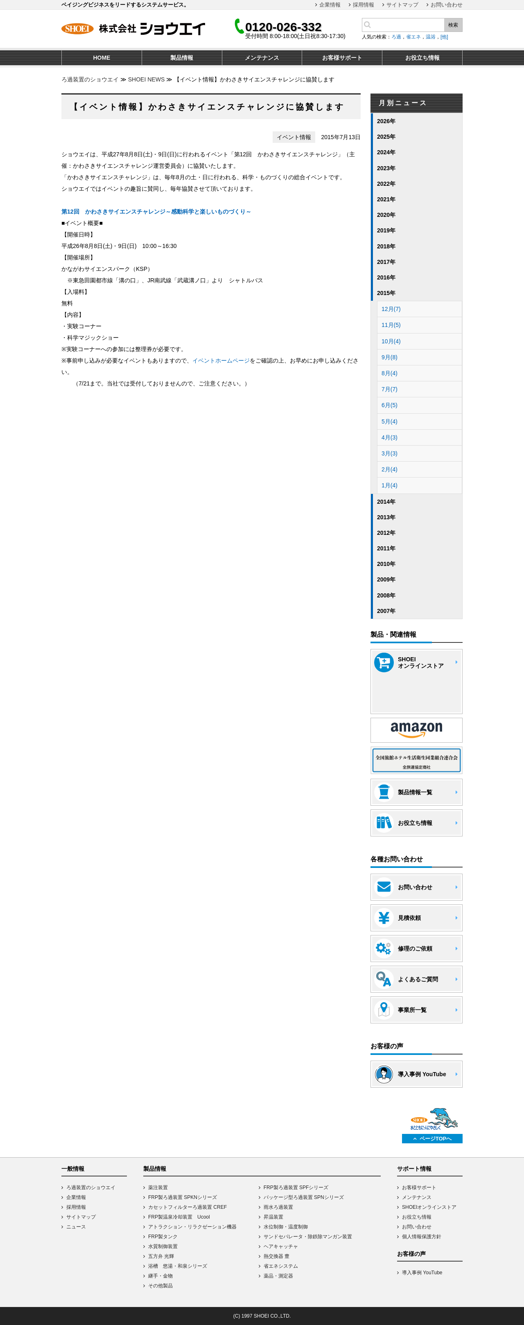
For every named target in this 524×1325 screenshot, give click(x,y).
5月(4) (390, 421)
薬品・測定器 (278, 1276)
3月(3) (390, 453)
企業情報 (330, 5)
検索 (453, 25)
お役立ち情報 (416, 1217)
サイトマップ (402, 5)
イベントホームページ (221, 360)
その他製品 (160, 1286)
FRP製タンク (163, 1236)
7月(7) (390, 389)
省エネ (413, 37)
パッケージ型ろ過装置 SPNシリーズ (304, 1197)
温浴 (431, 37)
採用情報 (363, 5)
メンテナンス (416, 1197)
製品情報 (154, 1168)
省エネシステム (281, 1266)
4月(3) (390, 437)
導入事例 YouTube (422, 1272)
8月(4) (390, 373)
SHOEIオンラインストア (429, 1207)
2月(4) (390, 469)
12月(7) (391, 309)
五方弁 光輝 (161, 1256)
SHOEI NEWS (146, 79)
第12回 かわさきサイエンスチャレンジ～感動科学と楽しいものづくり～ (156, 211)
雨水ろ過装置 (278, 1207)
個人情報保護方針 (421, 1236)
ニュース (76, 1227)
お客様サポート (419, 1187)
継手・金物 (160, 1276)
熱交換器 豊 (276, 1256)
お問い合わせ (447, 5)
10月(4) (391, 341)
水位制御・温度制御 (286, 1227)
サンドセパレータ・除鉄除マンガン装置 (308, 1236)
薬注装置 (158, 1187)
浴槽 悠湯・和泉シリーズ (177, 1266)
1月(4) (390, 485)
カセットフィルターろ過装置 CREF (187, 1207)
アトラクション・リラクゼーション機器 (192, 1227)
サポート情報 (414, 1168)
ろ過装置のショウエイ (90, 79)
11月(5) (391, 325)
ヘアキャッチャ (281, 1246)
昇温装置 (273, 1217)
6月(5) (390, 405)
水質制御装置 (163, 1246)
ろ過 (396, 37)
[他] (444, 37)
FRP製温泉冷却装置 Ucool (179, 1217)
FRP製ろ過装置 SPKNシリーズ (182, 1197)
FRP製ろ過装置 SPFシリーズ (296, 1187)
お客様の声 (411, 1254)
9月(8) (390, 357)
